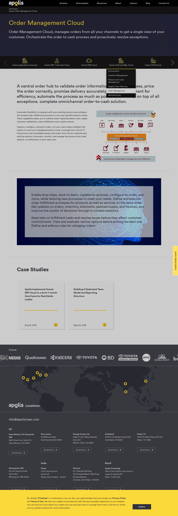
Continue (141, 507)
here (105, 504)
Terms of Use (37, 501)
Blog (148, 3)
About (118, 3)
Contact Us (164, 3)
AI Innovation (82, 3)
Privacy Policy (119, 498)
